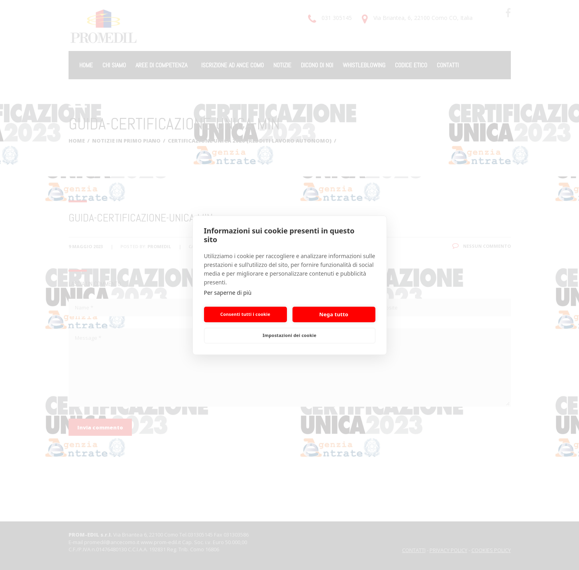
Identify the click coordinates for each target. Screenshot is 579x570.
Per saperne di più (228, 292)
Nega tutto (333, 314)
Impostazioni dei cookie (289, 335)
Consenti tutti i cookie (245, 314)
